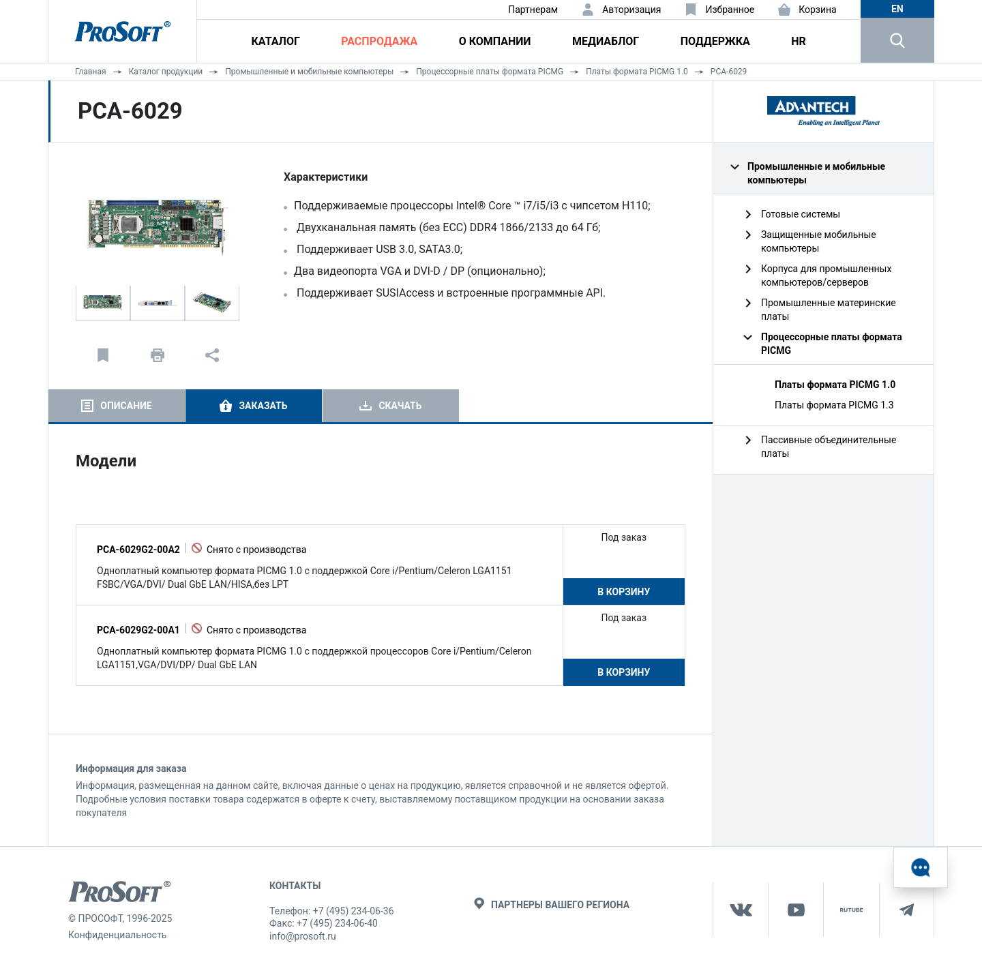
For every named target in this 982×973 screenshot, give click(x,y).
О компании (495, 41)
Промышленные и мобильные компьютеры (309, 71)
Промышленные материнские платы (828, 309)
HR (798, 41)
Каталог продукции (166, 71)
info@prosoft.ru (302, 936)
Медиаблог (605, 41)
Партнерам (533, 9)
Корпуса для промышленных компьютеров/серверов (826, 275)
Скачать (399, 405)
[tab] (116, 405)
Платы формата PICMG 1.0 (637, 71)
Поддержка (715, 41)
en (897, 8)
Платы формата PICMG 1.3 (834, 405)
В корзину (623, 591)
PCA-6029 (729, 71)
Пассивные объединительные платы (828, 446)
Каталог (276, 41)
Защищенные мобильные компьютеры (818, 241)
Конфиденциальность (117, 934)
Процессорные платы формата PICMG (489, 71)
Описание (125, 405)
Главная (90, 71)
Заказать (263, 405)
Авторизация (631, 9)
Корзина (818, 9)
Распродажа (379, 41)
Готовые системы (800, 214)
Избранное (729, 9)
